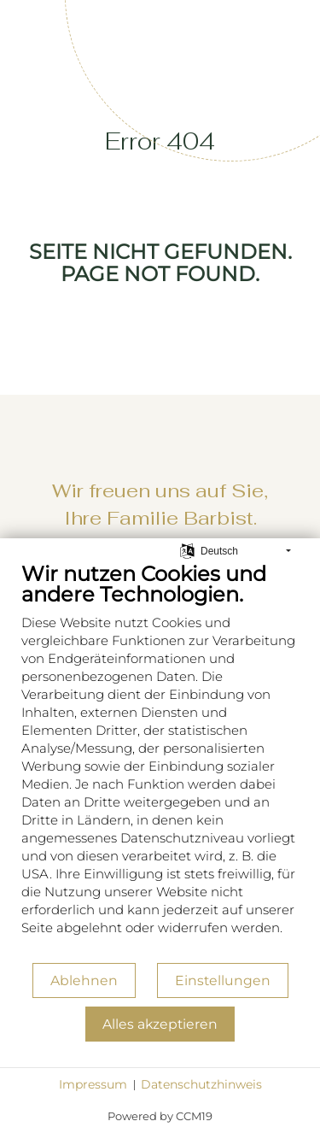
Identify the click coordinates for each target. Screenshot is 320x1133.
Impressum (93, 1084)
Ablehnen (84, 980)
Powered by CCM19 (160, 1116)
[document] (160, 761)
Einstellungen (223, 980)
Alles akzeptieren (160, 1024)
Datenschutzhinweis (201, 1084)
